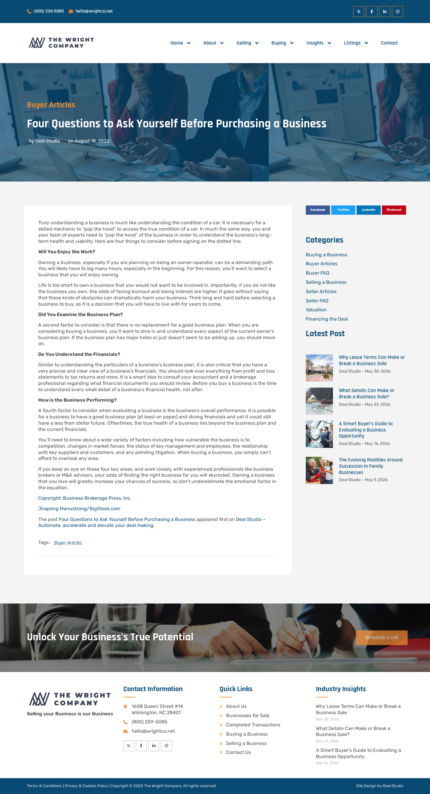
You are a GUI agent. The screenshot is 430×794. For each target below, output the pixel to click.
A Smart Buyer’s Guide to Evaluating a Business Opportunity (358, 753)
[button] (318, 210)
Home (181, 43)
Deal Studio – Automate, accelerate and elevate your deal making (151, 522)
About (214, 43)
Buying (282, 43)
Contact (389, 42)
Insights (319, 43)
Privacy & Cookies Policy (86, 786)
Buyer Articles (42, 105)
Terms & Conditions (44, 786)
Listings (356, 43)
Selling (247, 43)
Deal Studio (393, 786)
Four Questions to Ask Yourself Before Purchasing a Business (127, 519)
